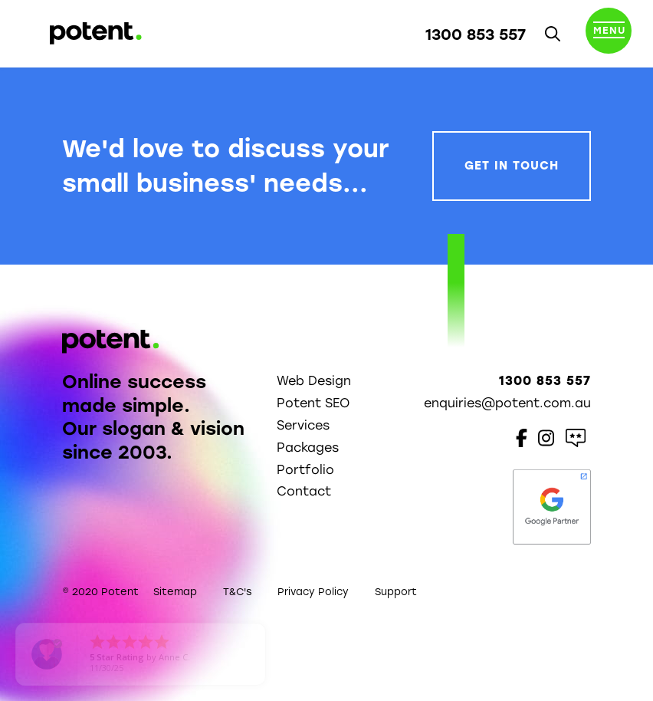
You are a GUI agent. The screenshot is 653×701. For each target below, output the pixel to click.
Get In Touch (511, 166)
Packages (308, 447)
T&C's (237, 591)
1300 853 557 (475, 34)
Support (396, 591)
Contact (304, 491)
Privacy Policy (313, 591)
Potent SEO (313, 403)
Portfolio (305, 469)
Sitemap (175, 591)
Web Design (314, 381)
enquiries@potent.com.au (507, 403)
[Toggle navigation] (609, 34)
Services (303, 425)
